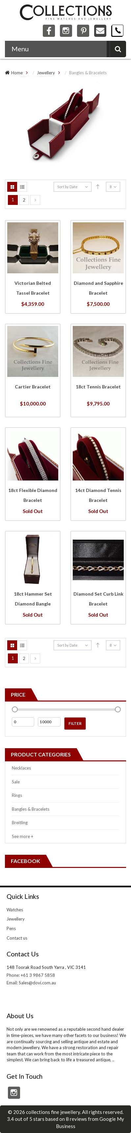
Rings (17, 795)
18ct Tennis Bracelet (98, 386)
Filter (75, 723)
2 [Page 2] (24, 200)
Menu (20, 49)
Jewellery (46, 72)
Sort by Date (67, 187)
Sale (16, 781)
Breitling (20, 822)
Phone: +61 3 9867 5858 (31, 975)
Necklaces (21, 768)
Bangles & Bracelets (30, 809)
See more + (22, 836)
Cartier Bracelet (33, 386)
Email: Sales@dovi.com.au (31, 982)
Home (17, 72)
